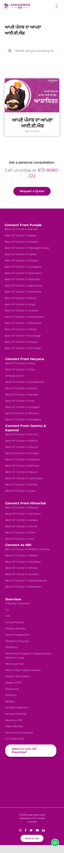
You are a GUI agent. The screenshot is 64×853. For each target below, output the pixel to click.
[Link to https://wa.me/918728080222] (55, 843)
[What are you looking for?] (32, 51)
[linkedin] (43, 830)
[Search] (10, 51)
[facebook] (26, 830)
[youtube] (37, 830)
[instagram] (20, 830)
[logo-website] (17, 4)
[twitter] (31, 830)
